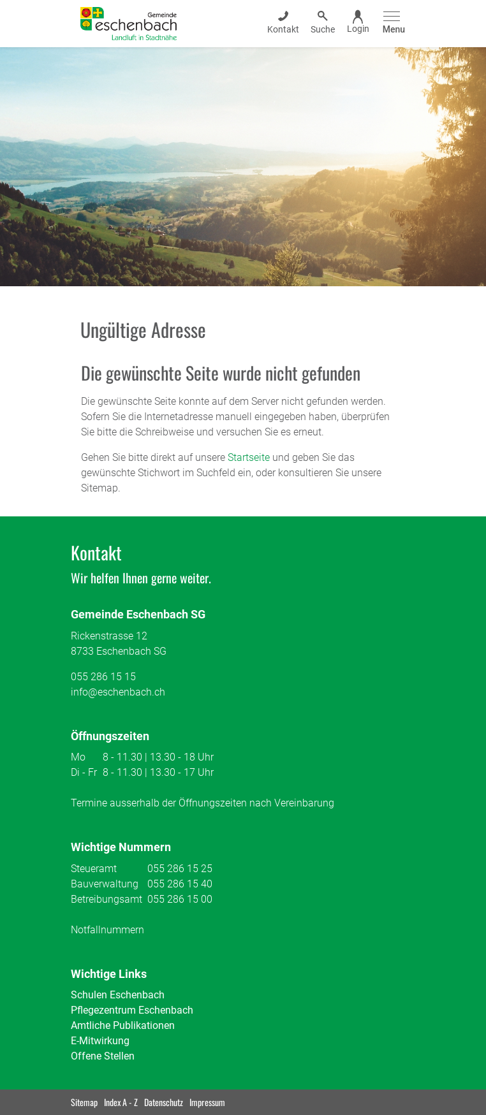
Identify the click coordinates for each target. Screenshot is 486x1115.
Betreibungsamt (106, 899)
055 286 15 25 (179, 869)
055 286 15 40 (179, 884)
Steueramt (94, 869)
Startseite (249, 457)
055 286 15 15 (103, 677)
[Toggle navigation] (392, 23)
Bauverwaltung (104, 884)
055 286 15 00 (179, 899)
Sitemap (84, 1102)
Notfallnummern (107, 930)
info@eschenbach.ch (118, 692)
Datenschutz (163, 1102)
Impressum (207, 1102)
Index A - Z (121, 1102)
